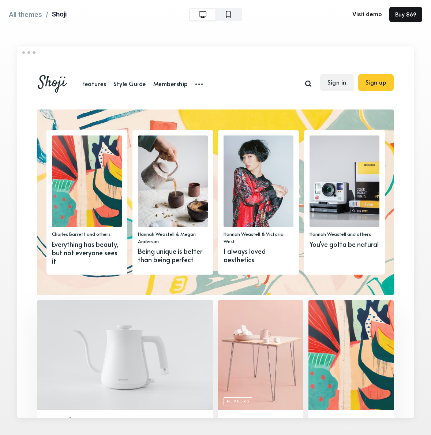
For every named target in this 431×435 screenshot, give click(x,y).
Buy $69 (405, 14)
